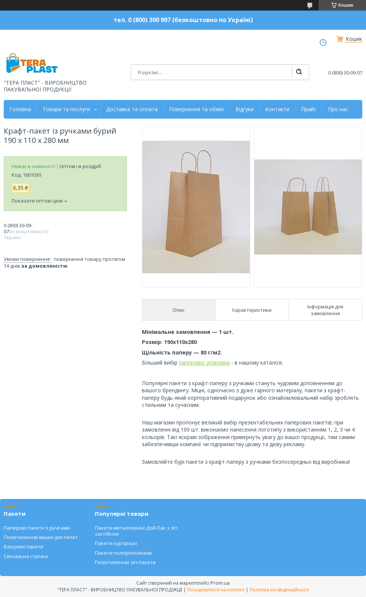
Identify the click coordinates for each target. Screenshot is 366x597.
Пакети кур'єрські (116, 543)
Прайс (308, 109)
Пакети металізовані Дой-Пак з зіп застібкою (136, 530)
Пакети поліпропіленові (123, 552)
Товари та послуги (66, 109)
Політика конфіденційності (279, 590)
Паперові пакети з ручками (37, 527)
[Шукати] (298, 72)
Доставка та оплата (132, 109)
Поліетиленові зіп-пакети (125, 562)
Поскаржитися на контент (216, 590)
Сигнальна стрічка (26, 556)
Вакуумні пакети (23, 546)
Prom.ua (220, 582)
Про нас (338, 109)
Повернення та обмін (196, 109)
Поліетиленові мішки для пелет (41, 537)
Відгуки (244, 109)
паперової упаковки (204, 362)
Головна (20, 109)
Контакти (277, 109)
